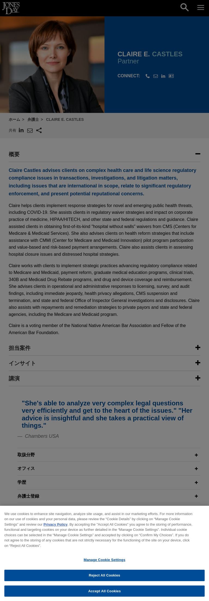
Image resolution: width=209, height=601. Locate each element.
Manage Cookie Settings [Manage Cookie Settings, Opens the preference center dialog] (104, 566)
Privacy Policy (55, 530)
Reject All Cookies (104, 582)
